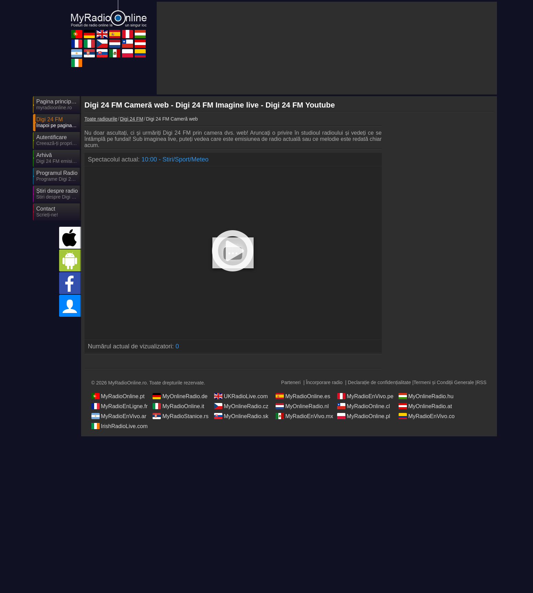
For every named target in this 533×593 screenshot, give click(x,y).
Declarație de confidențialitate (379, 382)
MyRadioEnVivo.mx (304, 416)
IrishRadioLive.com (119, 426)
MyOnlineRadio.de (180, 396)
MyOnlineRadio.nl (302, 406)
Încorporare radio (324, 382)
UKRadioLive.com (241, 396)
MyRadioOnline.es (303, 396)
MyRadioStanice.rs (180, 416)
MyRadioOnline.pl (363, 416)
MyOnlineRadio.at (425, 406)
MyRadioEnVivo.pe (365, 396)
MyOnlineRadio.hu (426, 396)
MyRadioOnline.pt (118, 396)
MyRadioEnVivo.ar (118, 416)
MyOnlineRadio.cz (241, 406)
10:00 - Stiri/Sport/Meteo (175, 159)
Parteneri (291, 382)
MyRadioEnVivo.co (427, 416)
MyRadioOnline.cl (363, 406)
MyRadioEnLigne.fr (119, 406)
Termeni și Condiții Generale (443, 382)
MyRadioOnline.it (178, 406)
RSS (482, 382)
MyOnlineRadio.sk (241, 416)
